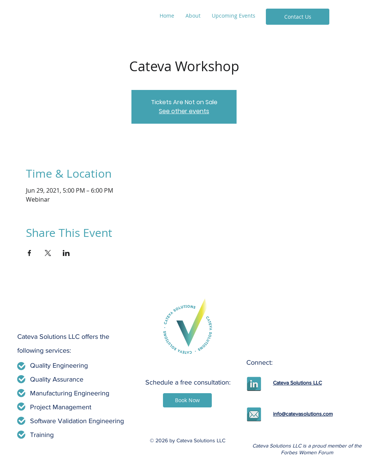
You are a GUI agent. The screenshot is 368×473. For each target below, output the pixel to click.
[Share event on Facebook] (29, 253)
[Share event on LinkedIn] (66, 253)
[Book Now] (187, 400)
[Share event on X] (47, 253)
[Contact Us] (297, 16)
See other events (184, 111)
